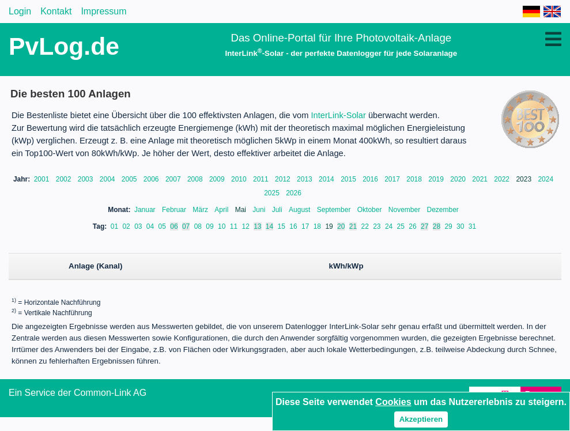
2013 (305, 179)
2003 (86, 179)
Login (20, 11)
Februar (175, 210)
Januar (145, 210)
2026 (293, 193)
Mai (241, 210)
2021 (480, 179)
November (405, 210)
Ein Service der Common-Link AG (77, 393)
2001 (42, 179)
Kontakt (55, 11)
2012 (283, 179)
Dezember (443, 210)
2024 (545, 179)
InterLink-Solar (338, 115)
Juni (259, 210)
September (335, 210)
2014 (327, 179)
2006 (152, 179)
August (300, 210)
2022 (502, 179)
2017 (393, 179)
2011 (261, 179)
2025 (272, 193)
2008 (196, 179)
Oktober (370, 210)
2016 (371, 179)
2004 (108, 179)
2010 (239, 179)
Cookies (393, 402)
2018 (415, 179)
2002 (64, 179)
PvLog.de (64, 46)
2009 (218, 179)
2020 (458, 179)
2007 (174, 179)
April (222, 210)
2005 (130, 179)
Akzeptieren (421, 419)
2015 (349, 179)
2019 (437, 179)
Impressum (103, 11)
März (201, 210)
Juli (278, 210)
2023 (524, 179)
